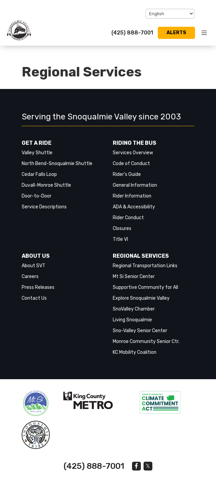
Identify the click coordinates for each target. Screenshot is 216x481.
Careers (30, 276)
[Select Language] (170, 14)
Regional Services (141, 256)
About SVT (33, 266)
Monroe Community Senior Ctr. (146, 341)
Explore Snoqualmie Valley (141, 298)
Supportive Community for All (145, 287)
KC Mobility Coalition (134, 352)
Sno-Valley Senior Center (140, 331)
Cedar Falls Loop (39, 174)
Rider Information (132, 196)
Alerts (176, 33)
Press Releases (38, 287)
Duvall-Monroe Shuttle (46, 185)
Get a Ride (36, 143)
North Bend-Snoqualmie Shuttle (57, 163)
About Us (36, 256)
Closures (122, 228)
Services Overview (133, 153)
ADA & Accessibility (134, 207)
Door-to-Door (36, 196)
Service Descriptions (44, 207)
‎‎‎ (36, 403)
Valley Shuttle (37, 153)
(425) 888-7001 (132, 32)
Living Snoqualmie (132, 320)
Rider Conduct (128, 218)
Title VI (120, 239)
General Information (135, 185)
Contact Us (34, 298)
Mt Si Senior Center (134, 276)
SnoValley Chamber (134, 309)
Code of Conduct (131, 163)
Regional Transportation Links (145, 266)
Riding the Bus (134, 143)
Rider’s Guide (127, 174)
